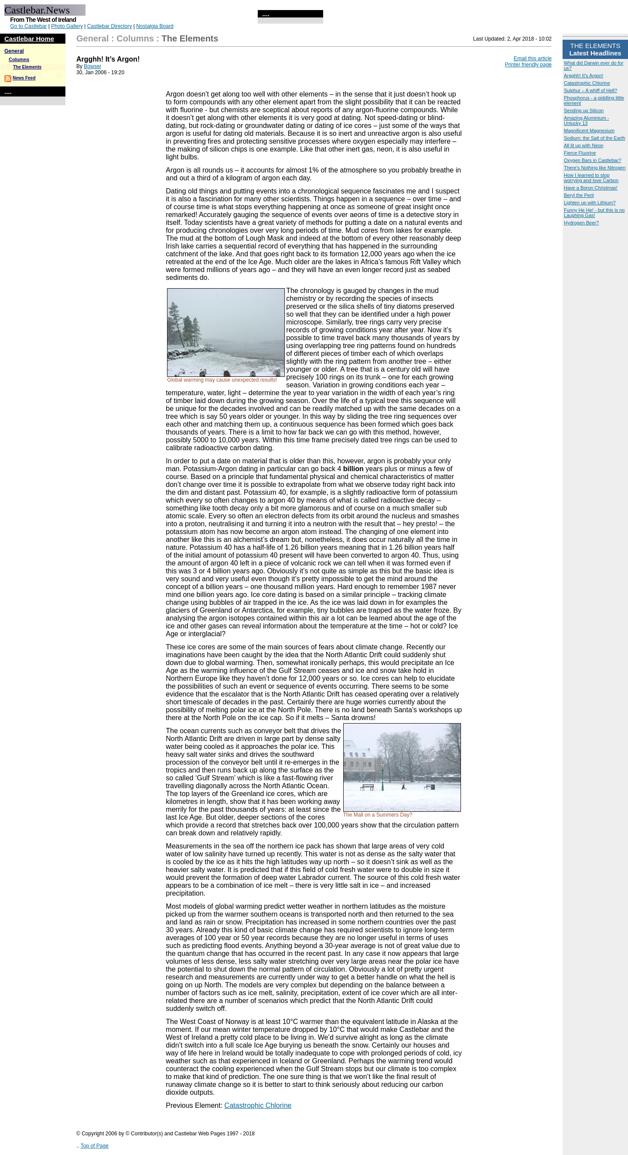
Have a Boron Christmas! (591, 187)
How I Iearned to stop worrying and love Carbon (591, 177)
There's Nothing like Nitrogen (595, 167)
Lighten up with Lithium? (590, 202)
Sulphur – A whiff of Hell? (590, 90)
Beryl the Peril (579, 195)
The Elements (27, 67)
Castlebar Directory (109, 26)
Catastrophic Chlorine (587, 83)
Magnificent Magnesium (589, 130)
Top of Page (95, 1146)
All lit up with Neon (584, 145)
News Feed (24, 78)
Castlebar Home (29, 38)
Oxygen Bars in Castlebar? (592, 160)
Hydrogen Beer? (581, 222)
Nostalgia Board (154, 26)
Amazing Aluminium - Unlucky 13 (586, 120)
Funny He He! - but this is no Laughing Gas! (594, 212)
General (14, 51)
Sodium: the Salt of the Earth (594, 138)
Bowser (92, 66)
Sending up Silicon (584, 110)
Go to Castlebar (28, 26)
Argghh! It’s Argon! (583, 75)
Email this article (533, 58)
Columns (19, 59)
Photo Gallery (67, 26)
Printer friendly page (528, 65)
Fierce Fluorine (580, 152)
